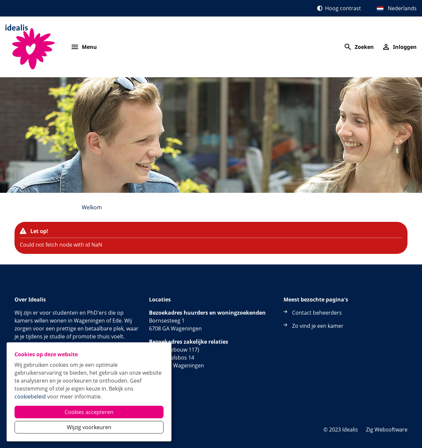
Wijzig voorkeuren (89, 427)
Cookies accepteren (89, 412)
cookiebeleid (30, 396)
